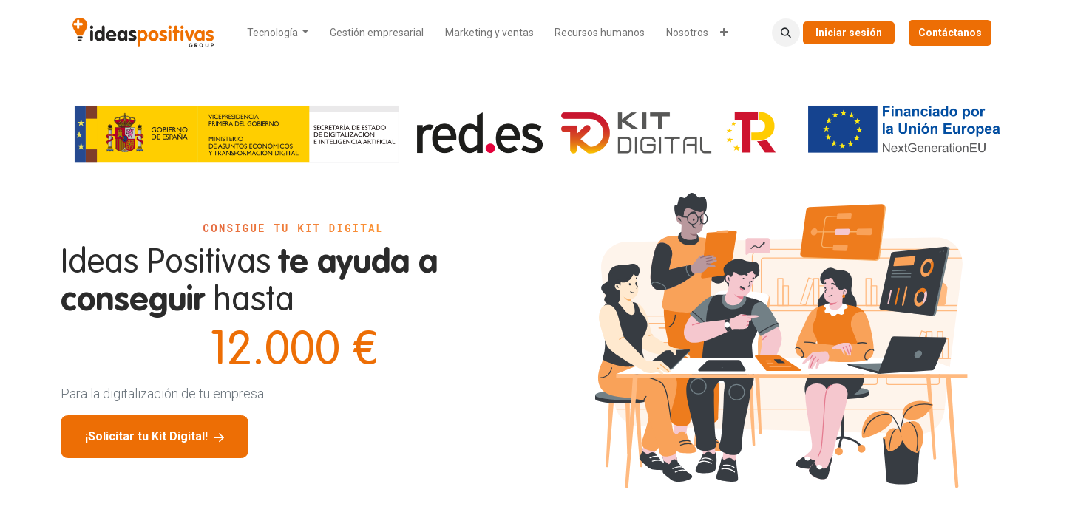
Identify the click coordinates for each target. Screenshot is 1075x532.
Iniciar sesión (848, 32)
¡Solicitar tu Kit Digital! (154, 436)
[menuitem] (278, 33)
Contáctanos (950, 32)
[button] (786, 32)
